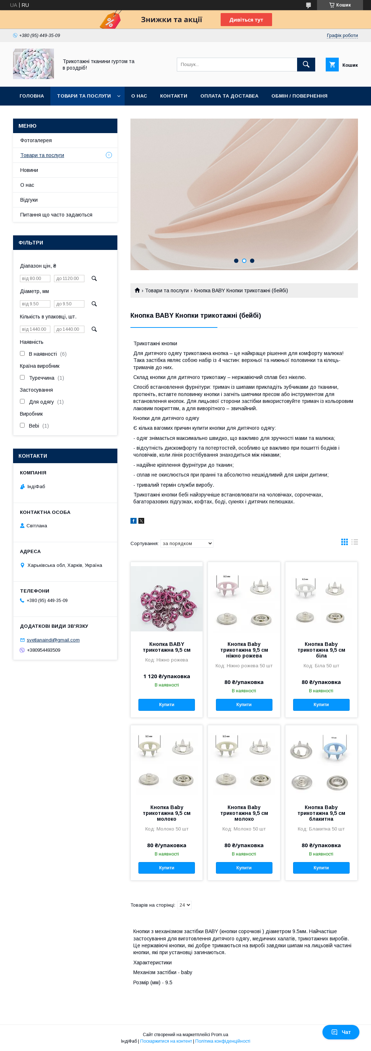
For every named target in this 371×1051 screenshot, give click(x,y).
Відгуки (29, 200)
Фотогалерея (36, 140)
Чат (341, 1032)
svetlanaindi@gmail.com (53, 640)
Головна (32, 96)
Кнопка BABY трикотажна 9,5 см (167, 647)
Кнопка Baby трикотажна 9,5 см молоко (167, 813)
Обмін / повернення (299, 96)
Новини (29, 170)
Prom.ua (219, 1034)
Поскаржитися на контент (166, 1041)
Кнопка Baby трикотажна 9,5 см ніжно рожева (244, 650)
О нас (139, 96)
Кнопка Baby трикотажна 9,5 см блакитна (321, 813)
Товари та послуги (84, 96)
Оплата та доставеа (229, 96)
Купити (166, 704)
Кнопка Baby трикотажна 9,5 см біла (321, 650)
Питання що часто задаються (56, 215)
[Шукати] (306, 64)
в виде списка (354, 544)
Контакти (173, 96)
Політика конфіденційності (222, 1041)
